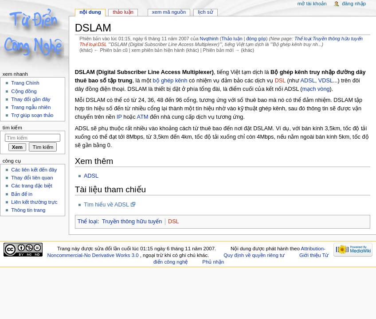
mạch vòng (315, 89)
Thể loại (88, 221)
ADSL (308, 81)
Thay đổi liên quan (32, 177)
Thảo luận (232, 38)
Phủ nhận (213, 262)
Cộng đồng (23, 91)
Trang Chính (25, 83)
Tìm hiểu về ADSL (106, 205)
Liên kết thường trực (34, 202)
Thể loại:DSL (93, 44)
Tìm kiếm (12, 127)
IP (119, 117)
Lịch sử (205, 12)
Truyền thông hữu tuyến (132, 221)
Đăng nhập (354, 3)
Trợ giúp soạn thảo (32, 115)
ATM (143, 117)
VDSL (325, 81)
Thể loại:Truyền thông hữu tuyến (328, 38)
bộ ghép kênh (170, 81)
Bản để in (21, 194)
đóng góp (256, 38)
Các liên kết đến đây (34, 169)
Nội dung (90, 12)
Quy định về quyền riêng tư (254, 255)
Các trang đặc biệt (31, 185)
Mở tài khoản (312, 3)
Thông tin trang (28, 210)
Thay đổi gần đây (30, 99)
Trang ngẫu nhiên (31, 107)
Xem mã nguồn (169, 12)
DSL (280, 81)
